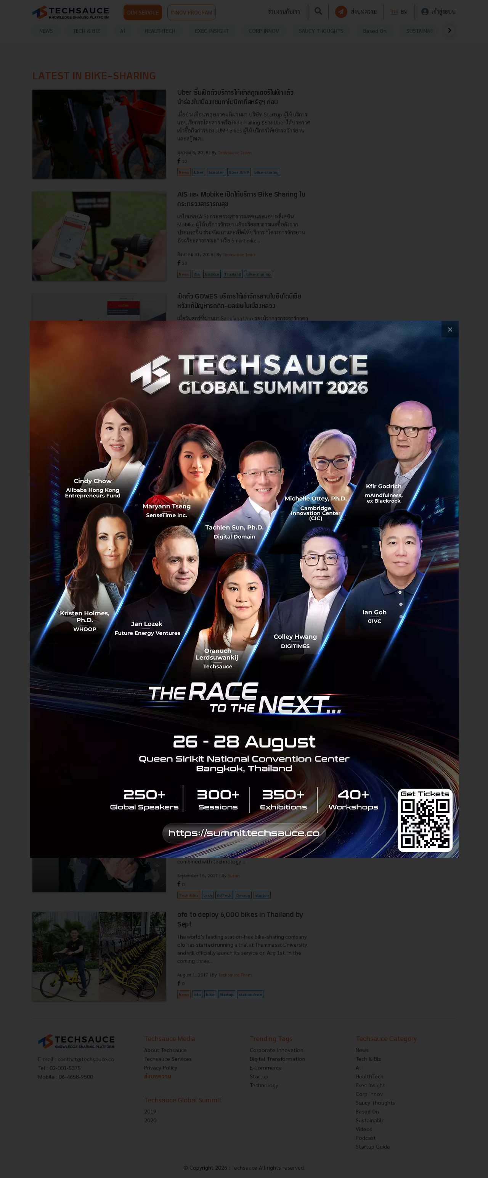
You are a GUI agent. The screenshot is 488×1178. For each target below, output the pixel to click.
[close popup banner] (450, 329)
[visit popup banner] (244, 589)
